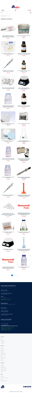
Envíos (1, 379)
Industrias (2, 340)
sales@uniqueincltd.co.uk (4, 308)
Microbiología (2, 366)
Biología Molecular (3, 367)
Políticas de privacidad (4, 380)
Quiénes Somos (3, 341)
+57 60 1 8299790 (3, 297)
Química (2, 347)
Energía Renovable (3, 357)
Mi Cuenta (2, 376)
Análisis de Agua (3, 353)
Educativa (2, 350)
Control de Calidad (3, 354)
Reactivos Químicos (3, 370)
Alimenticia (2, 360)
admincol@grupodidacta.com (5, 294)
